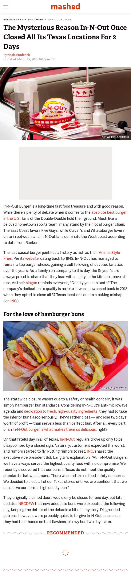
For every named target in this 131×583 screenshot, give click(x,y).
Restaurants (13, 20)
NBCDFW (26, 503)
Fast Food (35, 20)
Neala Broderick (18, 55)
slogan (31, 282)
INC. (13, 300)
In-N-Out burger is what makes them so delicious (54, 429)
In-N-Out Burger (60, 20)
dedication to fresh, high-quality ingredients (61, 411)
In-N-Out (67, 439)
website (32, 258)
